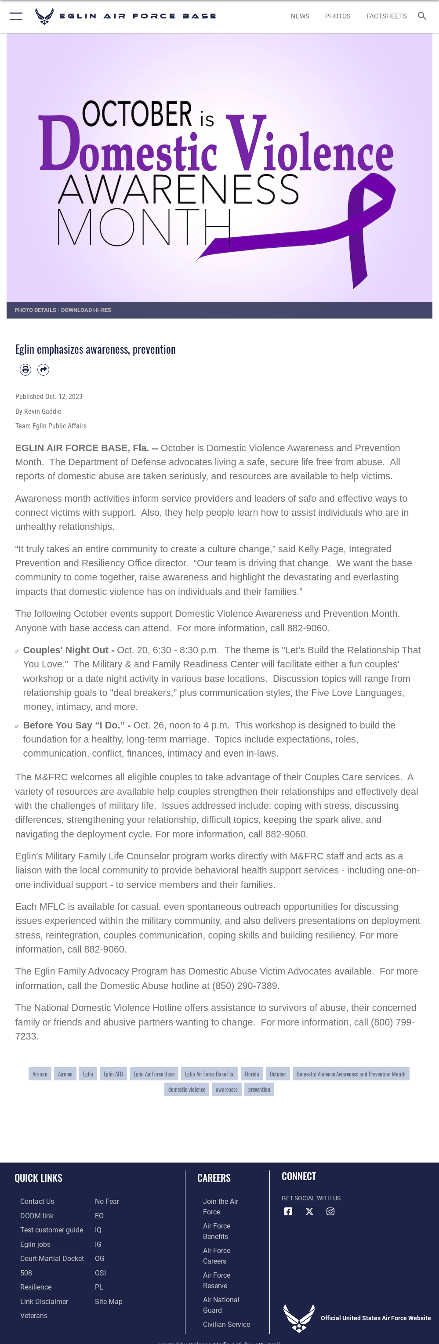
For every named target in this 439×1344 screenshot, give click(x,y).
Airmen (65, 1073)
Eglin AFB (113, 1073)
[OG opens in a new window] (99, 1255)
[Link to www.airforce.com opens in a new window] (221, 1201)
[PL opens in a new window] (98, 1282)
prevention (259, 1089)
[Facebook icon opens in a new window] (288, 1211)
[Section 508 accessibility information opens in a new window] (20, 1268)
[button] (14, 16)
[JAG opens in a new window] (43, 1255)
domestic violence (186, 1089)
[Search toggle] (424, 16)
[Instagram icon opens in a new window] (330, 1211)
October (278, 1073)
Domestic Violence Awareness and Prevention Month (351, 1073)
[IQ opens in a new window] (98, 1228)
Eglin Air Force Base (154, 1073)
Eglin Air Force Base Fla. (209, 1073)
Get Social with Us (311, 1198)
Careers (214, 1177)
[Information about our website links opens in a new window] (35, 1295)
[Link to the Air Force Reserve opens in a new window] (220, 1241)
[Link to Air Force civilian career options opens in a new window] (217, 1268)
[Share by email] (43, 370)
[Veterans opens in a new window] (27, 1308)
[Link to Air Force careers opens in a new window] (220, 1228)
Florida (252, 1073)
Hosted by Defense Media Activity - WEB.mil (219, 1324)
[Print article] (26, 370)
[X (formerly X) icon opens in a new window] (309, 1211)
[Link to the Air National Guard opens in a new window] (222, 1255)
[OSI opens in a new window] (100, 1268)
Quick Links (38, 1177)
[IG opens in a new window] (98, 1241)
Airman (40, 1073)
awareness (227, 1089)
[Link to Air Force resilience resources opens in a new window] (28, 1282)
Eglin (88, 1073)
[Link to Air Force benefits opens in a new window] (221, 1214)
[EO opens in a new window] (105, 1201)
